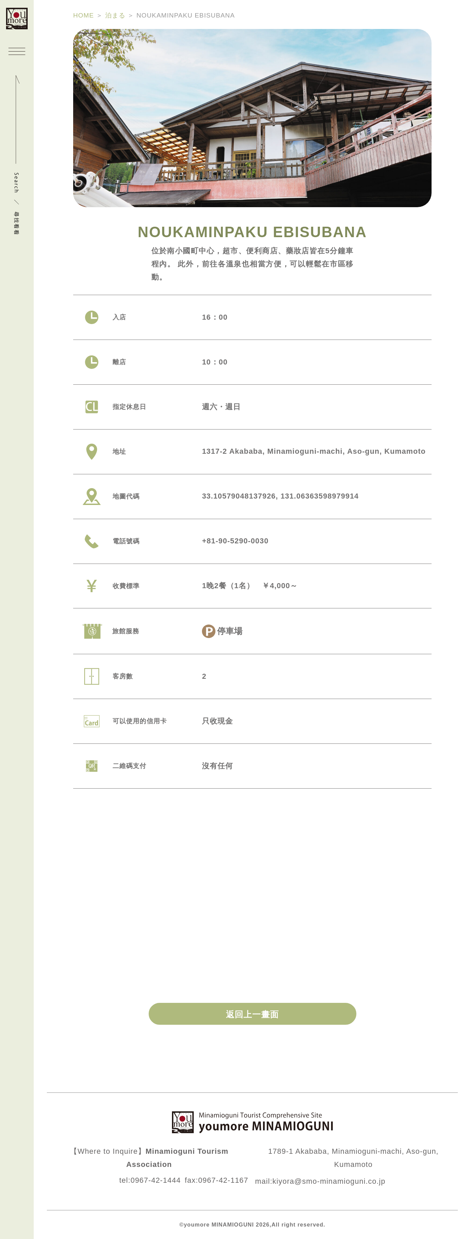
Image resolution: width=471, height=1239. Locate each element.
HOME (83, 15)
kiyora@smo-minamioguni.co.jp (328, 1181)
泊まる (115, 15)
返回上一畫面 (252, 1014)
